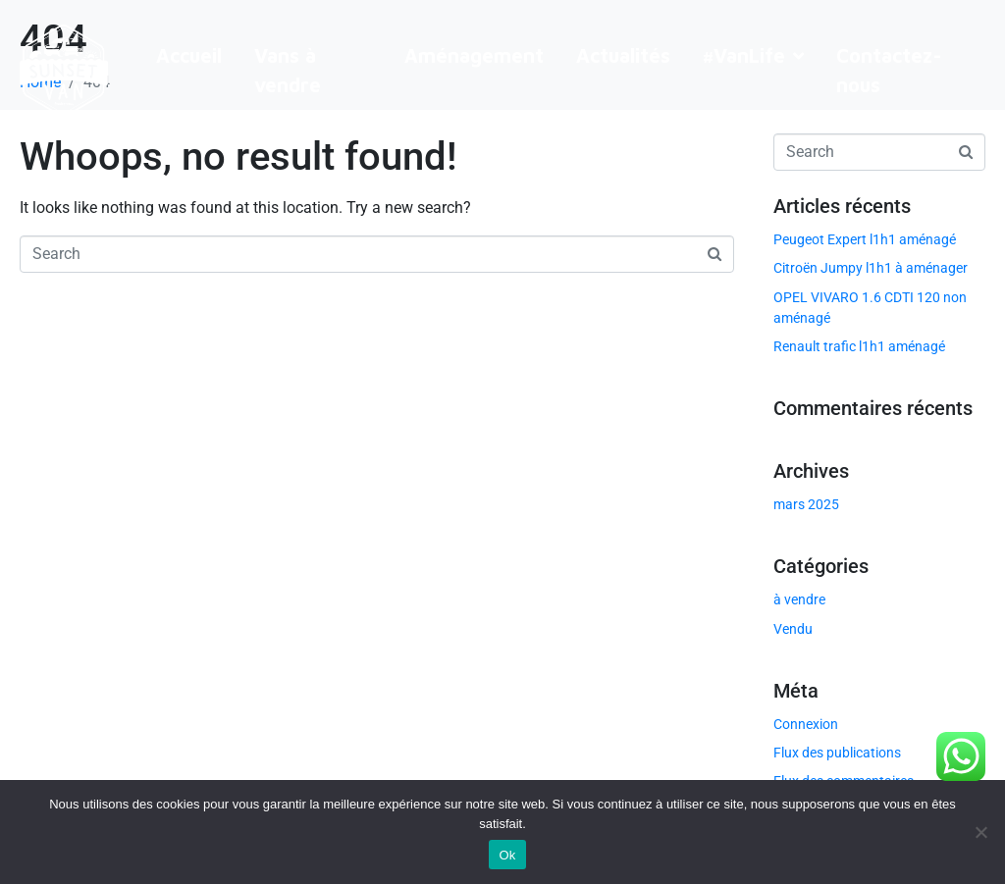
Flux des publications (837, 752)
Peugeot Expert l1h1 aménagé (864, 239)
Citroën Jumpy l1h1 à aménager (870, 268)
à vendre (799, 599)
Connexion (805, 724)
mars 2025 (806, 504)
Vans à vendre (287, 70)
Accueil (189, 55)
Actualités (623, 55)
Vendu (793, 629)
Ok (507, 855)
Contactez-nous (889, 70)
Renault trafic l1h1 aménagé (859, 346)
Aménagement (474, 55)
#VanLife (753, 55)
